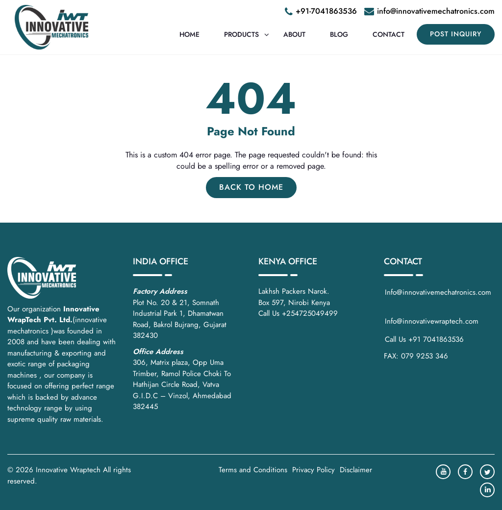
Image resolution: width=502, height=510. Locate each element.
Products (241, 34)
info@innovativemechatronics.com (436, 11)
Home (189, 34)
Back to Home (251, 187)
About (294, 34)
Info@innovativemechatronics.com (439, 298)
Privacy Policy (313, 469)
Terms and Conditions (253, 469)
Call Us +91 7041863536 (424, 339)
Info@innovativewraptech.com (431, 321)
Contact (388, 34)
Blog (339, 34)
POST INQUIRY (455, 34)
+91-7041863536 (326, 11)
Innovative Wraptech (68, 469)
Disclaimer (356, 469)
